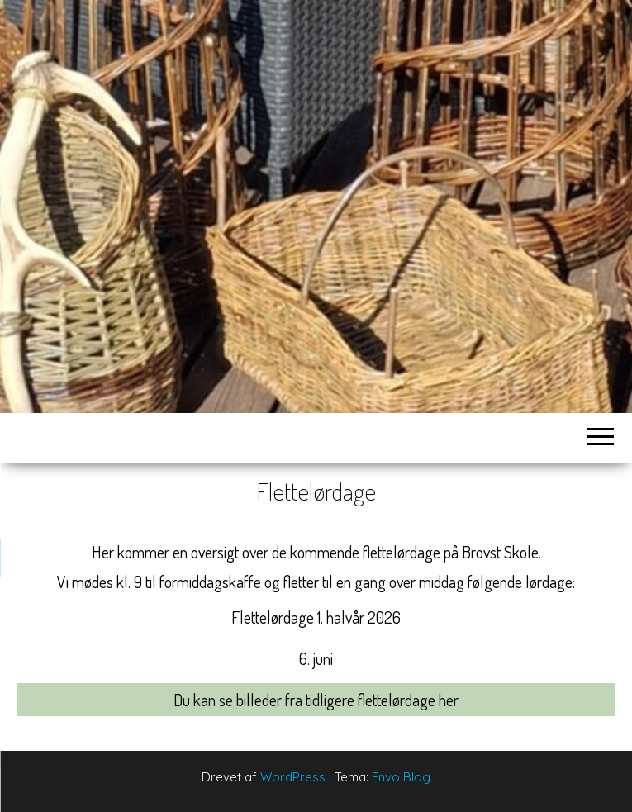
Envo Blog (401, 777)
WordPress (293, 777)
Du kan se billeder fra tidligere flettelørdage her (316, 699)
